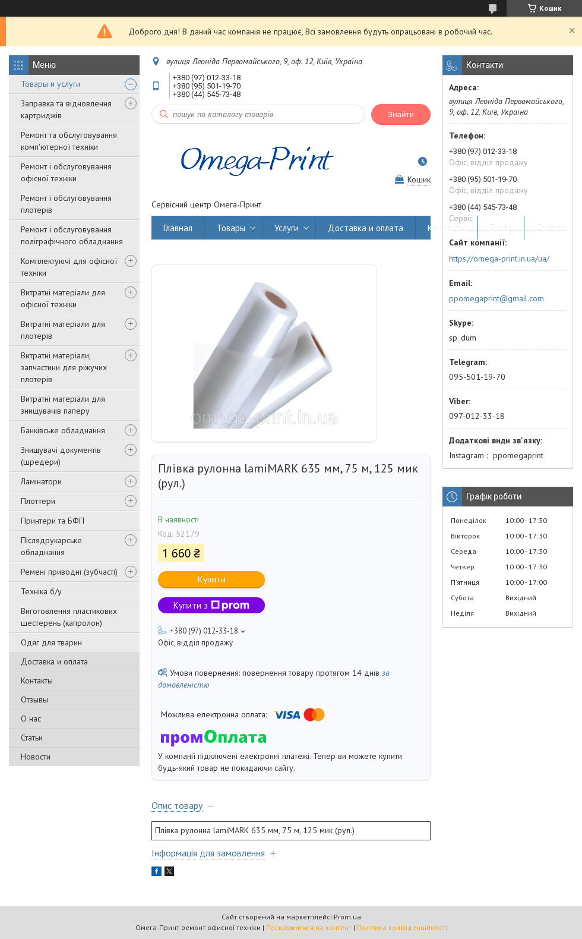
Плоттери (38, 501)
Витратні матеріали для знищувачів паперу (63, 404)
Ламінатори (41, 481)
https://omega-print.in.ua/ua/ (499, 258)
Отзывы (34, 699)
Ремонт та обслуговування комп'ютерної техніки (69, 141)
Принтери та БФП (52, 520)
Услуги (286, 227)
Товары (231, 227)
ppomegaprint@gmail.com (496, 298)
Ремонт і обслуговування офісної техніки (66, 172)
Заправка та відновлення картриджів (66, 109)
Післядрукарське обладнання (51, 546)
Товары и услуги (50, 83)
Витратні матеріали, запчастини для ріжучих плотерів (64, 367)
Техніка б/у (41, 591)
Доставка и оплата (54, 661)
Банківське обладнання (63, 430)
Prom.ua (347, 916)
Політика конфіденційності (402, 927)
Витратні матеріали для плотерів (63, 330)
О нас (31, 718)
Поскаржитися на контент (309, 927)
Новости (35, 756)
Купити (212, 579)
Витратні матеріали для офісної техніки (63, 298)
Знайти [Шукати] (401, 114)
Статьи (32, 737)
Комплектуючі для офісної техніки (69, 267)
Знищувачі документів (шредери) (61, 456)
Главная (177, 227)
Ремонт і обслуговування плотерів (66, 204)
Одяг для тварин (51, 642)
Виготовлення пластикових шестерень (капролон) (69, 617)
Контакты (37, 680)
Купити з (211, 605)
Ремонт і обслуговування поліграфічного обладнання (72, 235)
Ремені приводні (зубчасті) (69, 571)
